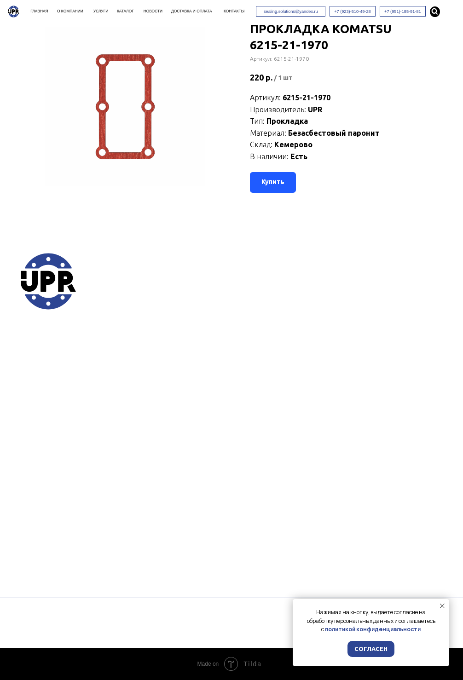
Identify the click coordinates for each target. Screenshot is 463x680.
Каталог (125, 11)
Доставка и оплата (191, 11)
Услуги (100, 11)
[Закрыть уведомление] (442, 606)
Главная (39, 11)
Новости (153, 11)
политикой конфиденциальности (373, 629)
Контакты (234, 11)
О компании (70, 11)
